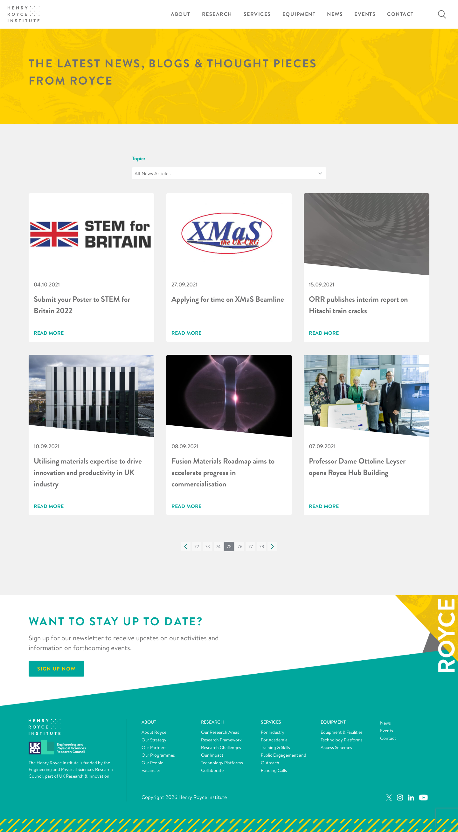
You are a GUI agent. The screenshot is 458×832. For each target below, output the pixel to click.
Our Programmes (158, 755)
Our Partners (154, 747)
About (181, 14)
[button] (186, 546)
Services (257, 14)
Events (365, 14)
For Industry (272, 732)
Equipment (299, 14)
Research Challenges (221, 747)
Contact (400, 14)
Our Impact (212, 755)
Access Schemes (336, 747)
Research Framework (221, 740)
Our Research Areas (220, 732)
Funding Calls (274, 770)
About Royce (154, 732)
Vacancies (151, 770)
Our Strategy (154, 740)
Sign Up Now (56, 668)
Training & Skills (275, 747)
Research (217, 14)
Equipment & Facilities (342, 732)
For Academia (274, 740)
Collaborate (212, 770)
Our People (152, 763)
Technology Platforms (222, 763)
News (335, 14)
